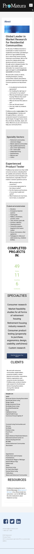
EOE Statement (7, 535)
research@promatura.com (10, 528)
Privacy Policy (7, 537)
